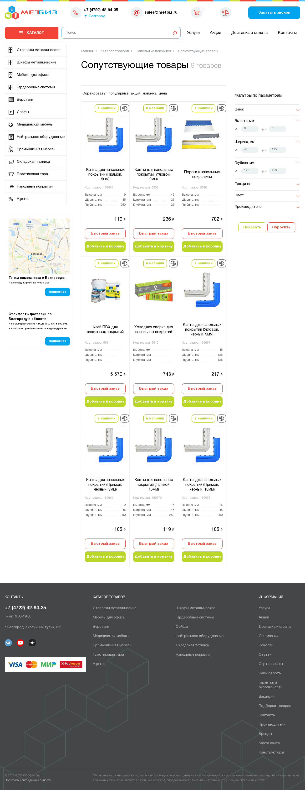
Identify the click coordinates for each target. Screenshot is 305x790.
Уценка (23, 199)
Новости (266, 645)
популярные (118, 93)
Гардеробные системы (36, 87)
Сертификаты (271, 664)
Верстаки (25, 99)
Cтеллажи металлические (38, 50)
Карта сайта (269, 743)
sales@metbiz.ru (161, 12)
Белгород (97, 16)
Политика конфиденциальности (28, 780)
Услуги (193, 33)
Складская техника (33, 161)
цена (163, 93)
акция (136, 93)
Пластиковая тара (32, 174)
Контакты (287, 33)
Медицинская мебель (35, 124)
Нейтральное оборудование (41, 137)
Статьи (265, 654)
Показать (252, 227)
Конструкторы (271, 752)
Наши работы (270, 673)
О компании (269, 636)
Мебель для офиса (33, 75)
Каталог (35, 33)
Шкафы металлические (36, 62)
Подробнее (57, 292)
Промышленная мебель (36, 149)
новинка (150, 93)
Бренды (265, 734)
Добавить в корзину (105, 246)
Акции (215, 33)
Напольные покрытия (35, 186)
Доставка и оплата (249, 33)
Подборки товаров (275, 706)
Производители (272, 724)
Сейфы (23, 112)
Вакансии (266, 696)
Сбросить (281, 227)
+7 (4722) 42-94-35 (25, 608)
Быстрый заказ (105, 233)
